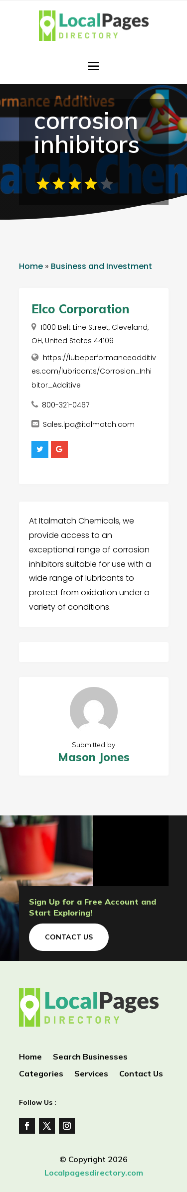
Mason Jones (94, 757)
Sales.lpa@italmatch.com (89, 424)
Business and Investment (101, 266)
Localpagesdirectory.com (93, 1173)
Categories (41, 1074)
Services (91, 1074)
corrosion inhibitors (87, 132)
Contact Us (69, 936)
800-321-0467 (65, 405)
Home (31, 266)
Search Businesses (90, 1057)
